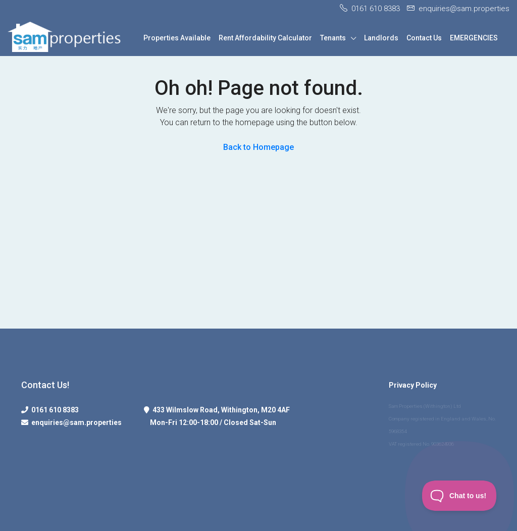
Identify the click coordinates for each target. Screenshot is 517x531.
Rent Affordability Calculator (265, 38)
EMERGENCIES (474, 38)
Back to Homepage (258, 147)
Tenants (333, 38)
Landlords (381, 38)
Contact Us (424, 38)
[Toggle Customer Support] (459, 496)
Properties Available (177, 38)
